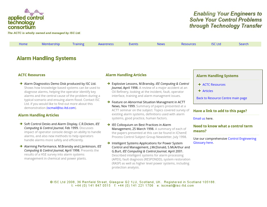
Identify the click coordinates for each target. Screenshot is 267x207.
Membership (51, 44)
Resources (188, 44)
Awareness (106, 44)
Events (133, 44)
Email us (199, 118)
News (161, 44)
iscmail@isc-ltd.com (61, 108)
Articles (208, 91)
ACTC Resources (214, 85)
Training (78, 44)
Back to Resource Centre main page (221, 98)
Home (23, 44)
